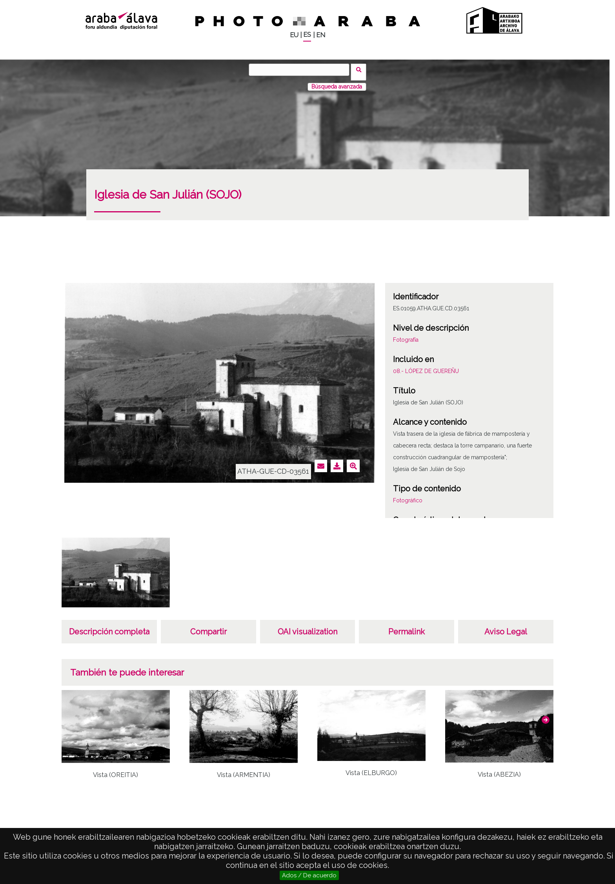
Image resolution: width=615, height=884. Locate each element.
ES (307, 34)
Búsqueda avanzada (336, 82)
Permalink (406, 627)
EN (320, 35)
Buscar (361, 69)
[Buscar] (302, 69)
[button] (545, 715)
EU (294, 35)
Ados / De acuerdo (309, 875)
